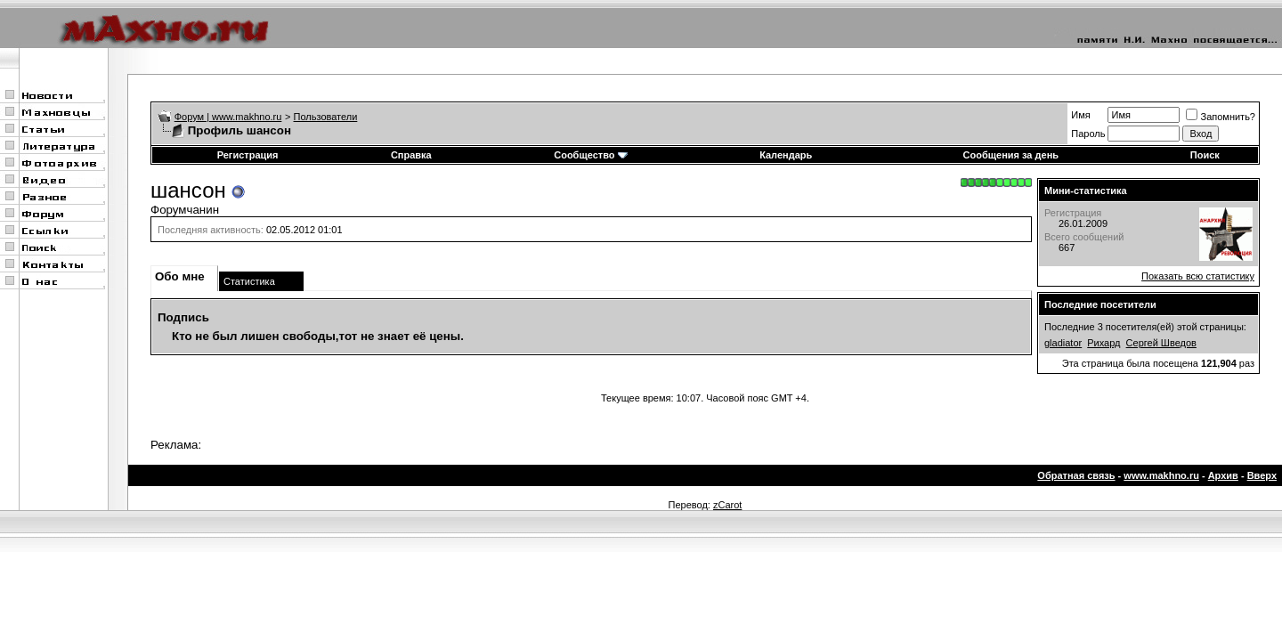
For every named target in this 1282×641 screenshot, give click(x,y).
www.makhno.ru (1161, 475)
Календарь (785, 155)
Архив (1223, 475)
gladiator (1063, 342)
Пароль (1088, 133)
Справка (411, 155)
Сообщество (590, 155)
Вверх (1262, 475)
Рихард (1103, 342)
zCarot (727, 504)
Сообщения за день (1011, 155)
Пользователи (326, 116)
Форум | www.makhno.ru (228, 116)
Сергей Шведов (1161, 342)
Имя (1080, 115)
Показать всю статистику (1197, 276)
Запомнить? (1220, 116)
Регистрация (248, 155)
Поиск (1205, 155)
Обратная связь (1076, 475)
